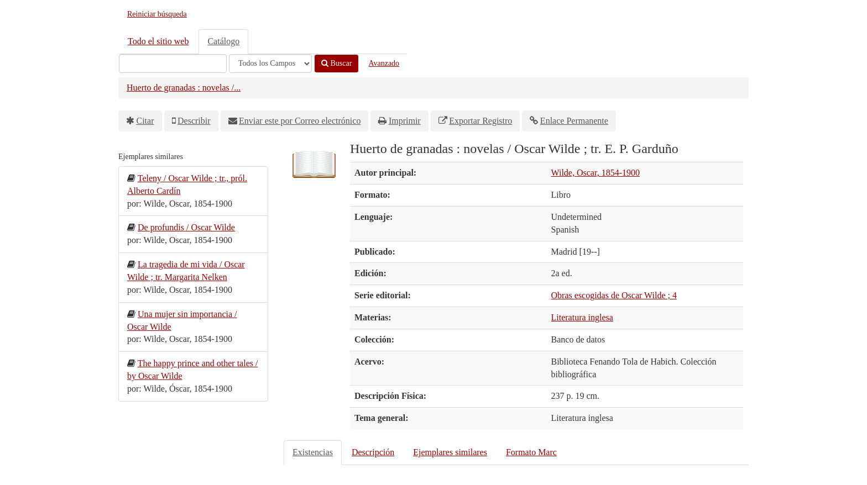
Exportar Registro (480, 120)
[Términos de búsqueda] (173, 63)
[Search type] (270, 63)
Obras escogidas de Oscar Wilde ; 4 (614, 295)
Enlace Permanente (574, 120)
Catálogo (223, 41)
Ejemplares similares (450, 452)
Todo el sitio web (158, 41)
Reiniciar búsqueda (157, 14)
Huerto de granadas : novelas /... (184, 87)
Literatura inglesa (582, 317)
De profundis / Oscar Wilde (186, 227)
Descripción (373, 452)
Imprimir (405, 120)
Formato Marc (531, 452)
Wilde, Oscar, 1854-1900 (595, 172)
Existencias (313, 452)
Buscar (336, 63)
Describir (194, 120)
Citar (145, 120)
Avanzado (383, 63)
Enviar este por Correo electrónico (300, 120)
